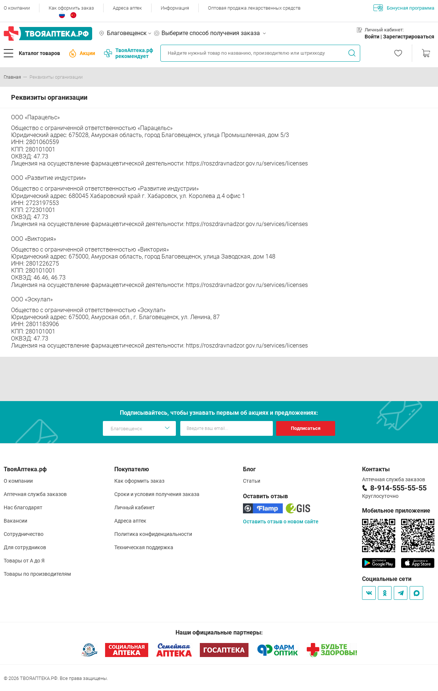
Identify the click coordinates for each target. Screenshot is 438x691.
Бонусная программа (403, 7)
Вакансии (15, 521)
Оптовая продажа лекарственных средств (254, 8)
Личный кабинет (134, 507)
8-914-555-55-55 (398, 487)
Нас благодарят (23, 507)
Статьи (251, 481)
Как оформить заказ (71, 8)
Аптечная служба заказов (35, 494)
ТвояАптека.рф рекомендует (128, 53)
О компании (17, 8)
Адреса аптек (127, 8)
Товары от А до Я (24, 561)
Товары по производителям (37, 574)
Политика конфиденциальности (153, 534)
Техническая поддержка (143, 547)
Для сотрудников (25, 547)
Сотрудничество (24, 534)
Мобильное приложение (396, 510)
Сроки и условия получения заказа (156, 494)
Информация (175, 8)
